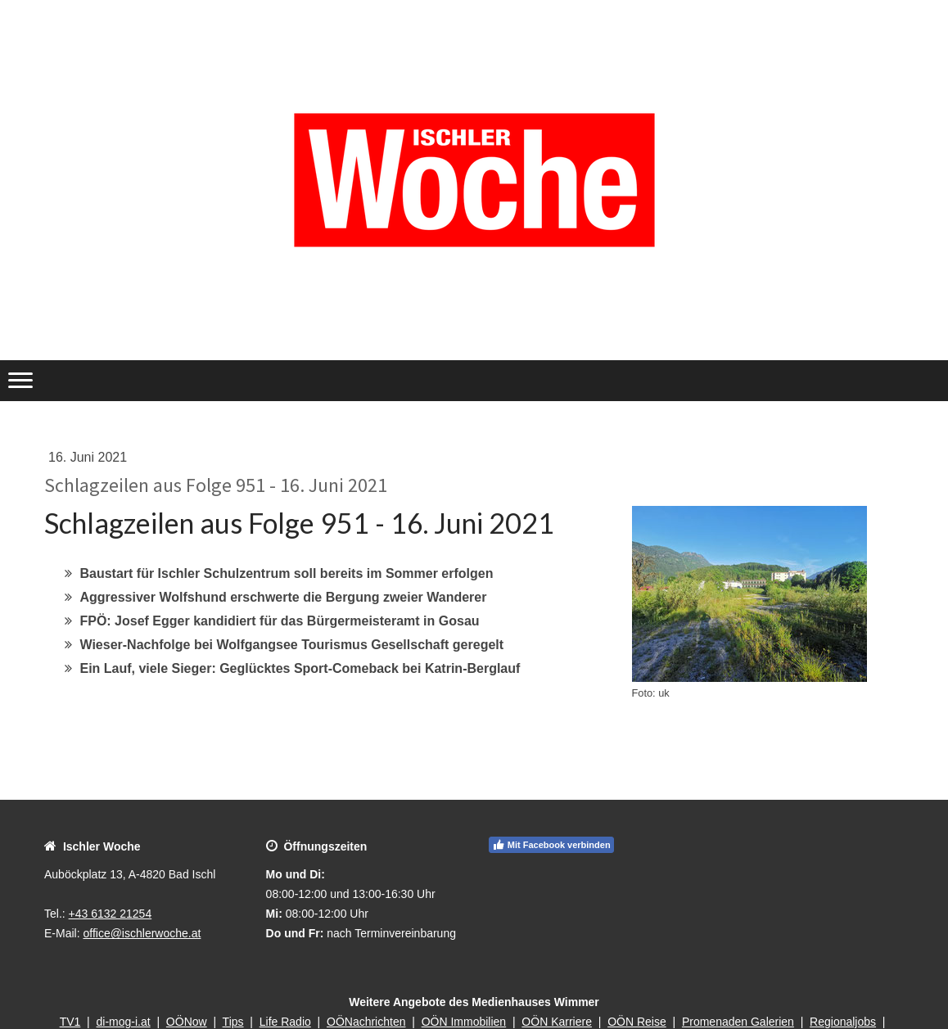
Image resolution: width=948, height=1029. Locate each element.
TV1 (70, 1021)
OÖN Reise (636, 1021)
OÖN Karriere (556, 1021)
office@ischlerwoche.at (142, 933)
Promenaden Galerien (738, 1021)
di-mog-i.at (124, 1021)
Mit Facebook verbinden (551, 844)
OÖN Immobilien (464, 1021)
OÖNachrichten (366, 1021)
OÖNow (186, 1021)
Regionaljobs (843, 1021)
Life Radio (285, 1021)
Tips (233, 1021)
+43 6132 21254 (110, 913)
